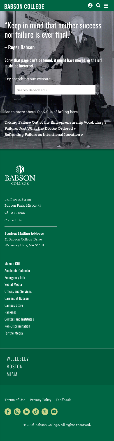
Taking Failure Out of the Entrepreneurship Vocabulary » (55, 122)
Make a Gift (12, 263)
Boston (15, 366)
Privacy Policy (40, 399)
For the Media (14, 333)
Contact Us (13, 220)
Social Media (13, 284)
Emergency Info (15, 277)
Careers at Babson (17, 298)
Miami (13, 374)
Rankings (10, 312)
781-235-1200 (15, 212)
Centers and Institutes (19, 319)
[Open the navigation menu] (106, 5)
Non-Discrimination (17, 326)
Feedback (63, 399)
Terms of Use (15, 399)
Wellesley (18, 358)
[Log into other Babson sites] (90, 5)
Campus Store (14, 305)
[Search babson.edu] (98, 5)
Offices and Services (18, 291)
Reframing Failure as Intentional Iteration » (44, 134)
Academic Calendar (17, 270)
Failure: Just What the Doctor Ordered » (40, 128)
